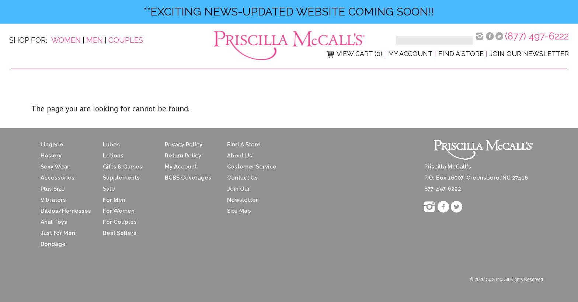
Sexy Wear (55, 166)
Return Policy (183, 155)
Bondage (53, 244)
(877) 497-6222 (537, 36)
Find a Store (461, 54)
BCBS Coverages (188, 177)
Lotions (113, 155)
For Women (119, 211)
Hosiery (51, 155)
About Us (239, 155)
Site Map (239, 211)
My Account (410, 54)
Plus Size (53, 188)
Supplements (121, 177)
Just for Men (58, 233)
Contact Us (242, 177)
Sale (109, 188)
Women (66, 40)
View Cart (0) (354, 54)
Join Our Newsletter (529, 54)
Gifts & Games (122, 166)
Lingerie (52, 144)
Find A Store (244, 144)
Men (94, 40)
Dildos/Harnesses (66, 211)
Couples (125, 40)
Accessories (57, 177)
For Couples (120, 222)
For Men (114, 200)
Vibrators (53, 200)
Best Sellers (119, 233)
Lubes (111, 144)
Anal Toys (54, 222)
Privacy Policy (183, 144)
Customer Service (251, 166)
